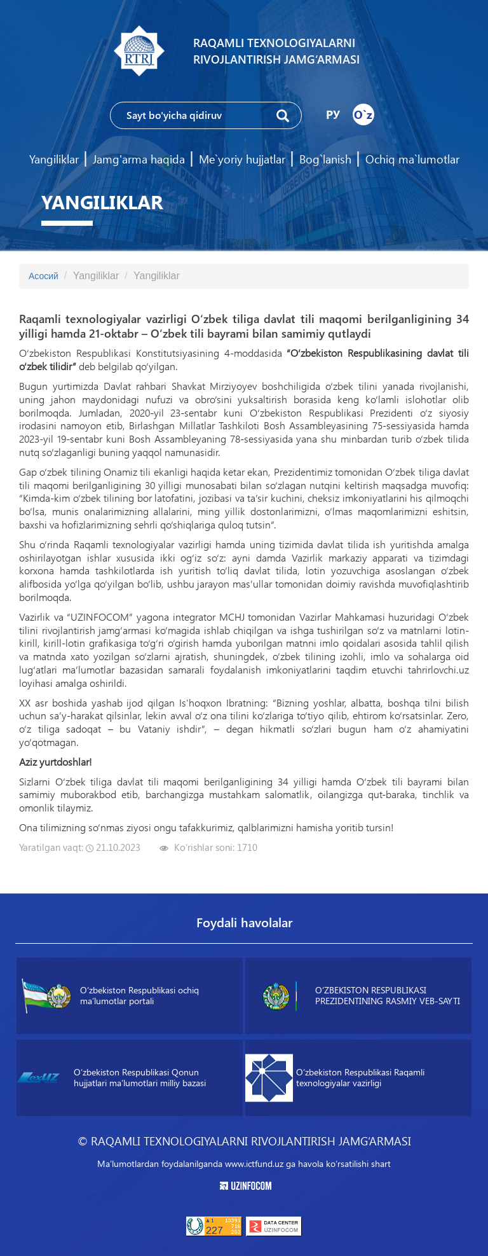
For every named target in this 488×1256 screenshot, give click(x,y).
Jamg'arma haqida (139, 159)
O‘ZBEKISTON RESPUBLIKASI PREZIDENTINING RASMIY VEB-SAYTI (357, 996)
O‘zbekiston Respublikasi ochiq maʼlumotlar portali (110, 996)
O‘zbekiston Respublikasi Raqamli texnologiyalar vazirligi (334, 1078)
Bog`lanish (325, 159)
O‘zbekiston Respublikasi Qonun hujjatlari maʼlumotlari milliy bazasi (111, 1078)
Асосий (43, 276)
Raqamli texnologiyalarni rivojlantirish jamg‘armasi (276, 50)
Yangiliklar (54, 159)
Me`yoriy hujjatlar (242, 159)
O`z (363, 114)
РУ (333, 114)
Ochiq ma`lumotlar (412, 159)
